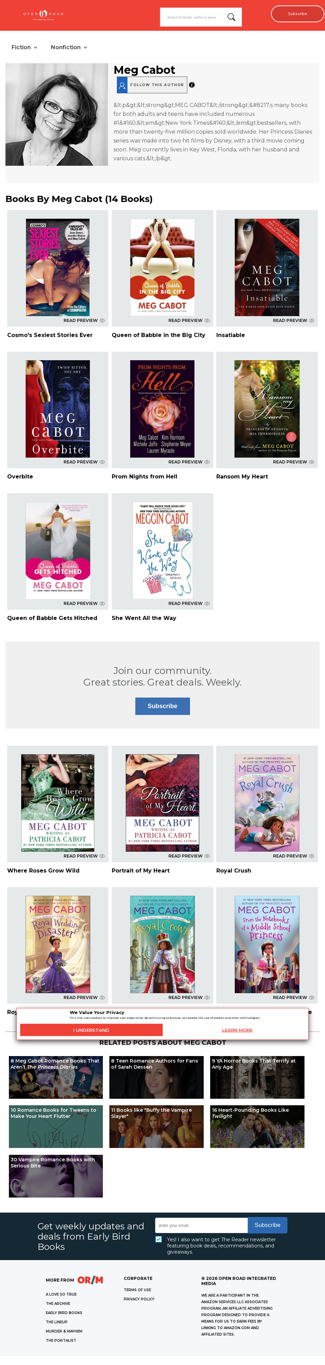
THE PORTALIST (61, 1342)
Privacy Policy (139, 1301)
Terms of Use (137, 1292)
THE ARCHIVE (58, 1305)
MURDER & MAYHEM (64, 1333)
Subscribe (294, 14)
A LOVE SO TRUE (61, 1296)
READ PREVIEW (84, 322)
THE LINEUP (57, 1324)
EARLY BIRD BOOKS (64, 1315)
